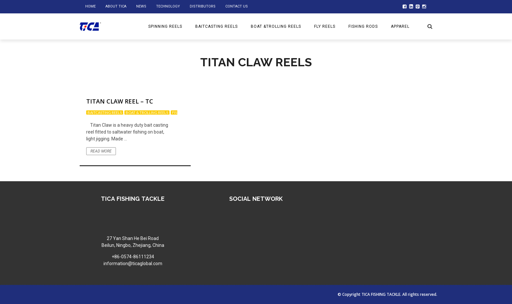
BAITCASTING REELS (216, 26)
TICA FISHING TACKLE (380, 294)
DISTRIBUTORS (203, 6)
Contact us (236, 6)
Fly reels (324, 26)
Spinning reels (165, 26)
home (90, 6)
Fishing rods (363, 26)
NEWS (141, 6)
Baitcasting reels (105, 112)
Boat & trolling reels (147, 112)
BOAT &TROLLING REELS (276, 26)
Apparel (400, 26)
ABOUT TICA (115, 6)
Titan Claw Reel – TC (119, 101)
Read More (101, 151)
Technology (168, 6)
